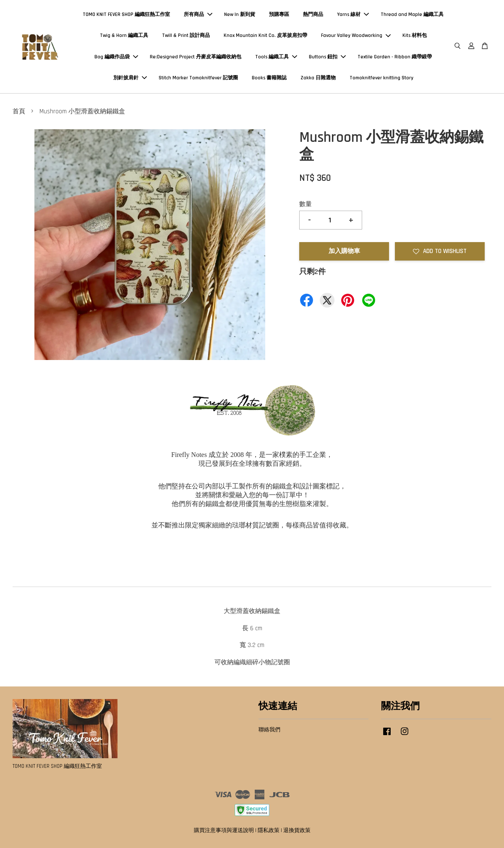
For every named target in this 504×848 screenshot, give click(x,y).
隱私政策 (268, 830)
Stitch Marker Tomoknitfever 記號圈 (198, 78)
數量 (305, 204)
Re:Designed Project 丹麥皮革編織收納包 (195, 57)
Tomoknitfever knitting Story (381, 78)
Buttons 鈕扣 (327, 57)
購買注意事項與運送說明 (224, 830)
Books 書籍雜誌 (269, 78)
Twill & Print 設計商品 (186, 35)
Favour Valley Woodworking (356, 35)
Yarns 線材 (353, 14)
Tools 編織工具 (276, 57)
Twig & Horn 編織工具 (124, 35)
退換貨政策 (297, 830)
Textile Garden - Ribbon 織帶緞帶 (395, 57)
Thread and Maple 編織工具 (412, 14)
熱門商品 (313, 14)
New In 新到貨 (239, 14)
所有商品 (198, 14)
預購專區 (279, 14)
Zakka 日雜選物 (318, 78)
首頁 (19, 111)
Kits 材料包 (414, 35)
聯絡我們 (269, 729)
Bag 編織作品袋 (116, 57)
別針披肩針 (130, 78)
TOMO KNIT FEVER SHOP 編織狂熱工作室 (126, 14)
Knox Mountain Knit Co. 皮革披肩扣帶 (265, 35)
